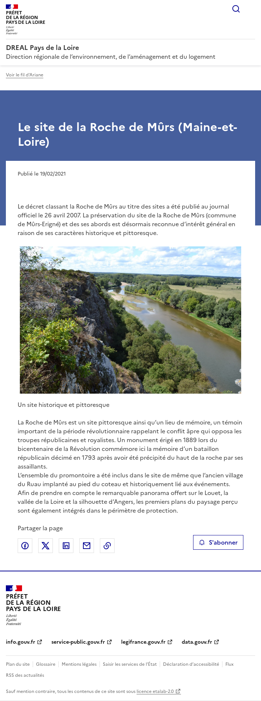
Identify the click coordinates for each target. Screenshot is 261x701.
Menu (250, 8)
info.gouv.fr (20, 642)
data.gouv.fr (197, 642)
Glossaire (45, 664)
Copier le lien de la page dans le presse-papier (107, 545)
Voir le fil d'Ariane (24, 75)
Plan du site (18, 664)
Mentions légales (79, 664)
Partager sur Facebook (25, 545)
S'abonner (218, 542)
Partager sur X (45, 545)
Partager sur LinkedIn (66, 545)
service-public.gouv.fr (78, 642)
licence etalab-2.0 (155, 691)
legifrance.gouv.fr (143, 642)
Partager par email (86, 545)
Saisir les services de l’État (130, 664)
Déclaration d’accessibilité (191, 664)
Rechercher (236, 8)
